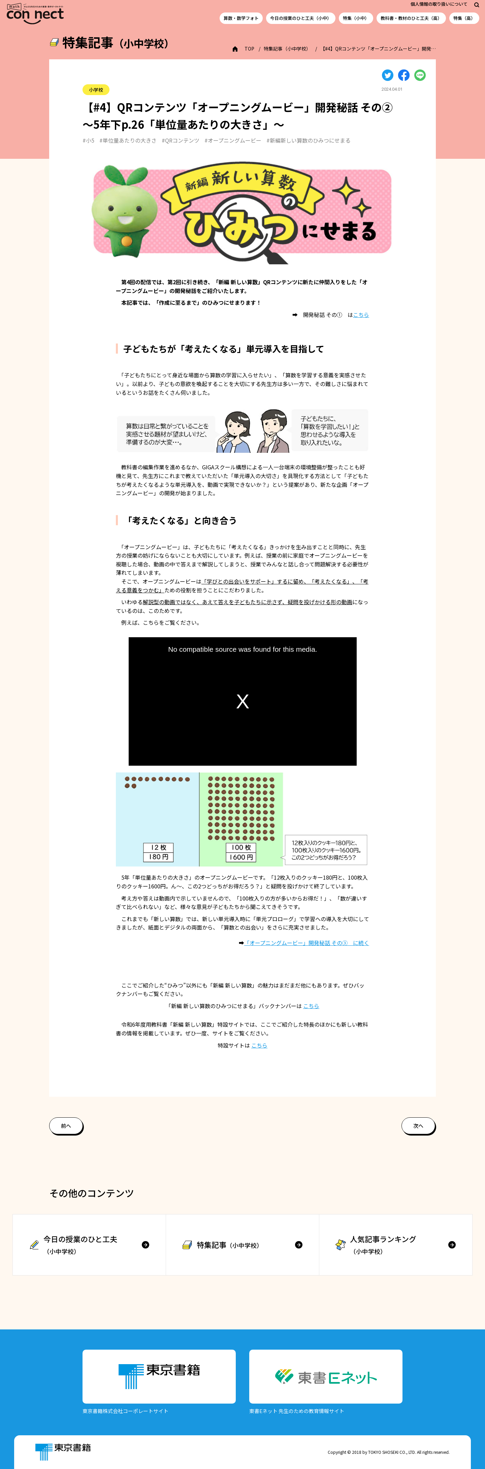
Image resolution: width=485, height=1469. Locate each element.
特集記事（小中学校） (287, 48)
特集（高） (464, 18)
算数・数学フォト (241, 18)
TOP (249, 48)
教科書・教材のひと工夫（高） (411, 18)
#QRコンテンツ (180, 140)
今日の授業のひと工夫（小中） (300, 18)
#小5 (88, 140)
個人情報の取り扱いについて (439, 4)
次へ (418, 1125)
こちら (361, 315)
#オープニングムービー (232, 140)
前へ (66, 1125)
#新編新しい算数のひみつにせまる (308, 140)
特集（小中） (356, 18)
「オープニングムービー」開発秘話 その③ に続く (306, 943)
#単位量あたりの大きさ (128, 140)
